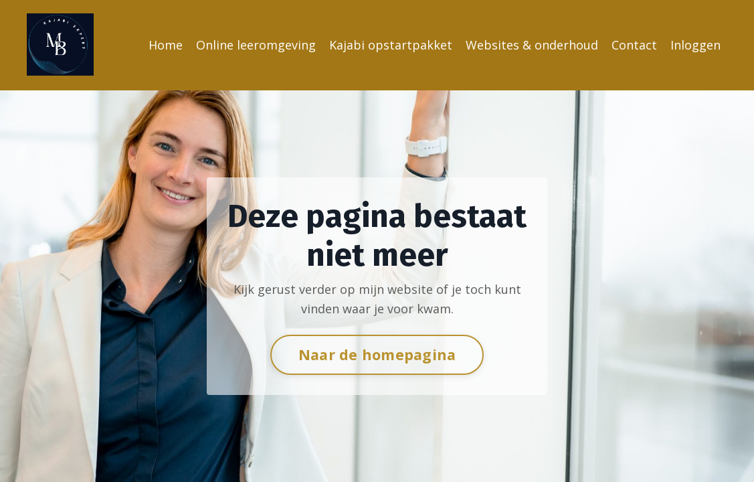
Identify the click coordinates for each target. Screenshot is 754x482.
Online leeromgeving (256, 45)
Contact (634, 45)
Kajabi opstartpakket (390, 45)
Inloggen (695, 45)
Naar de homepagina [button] (377, 354)
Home (166, 45)
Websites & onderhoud (532, 45)
